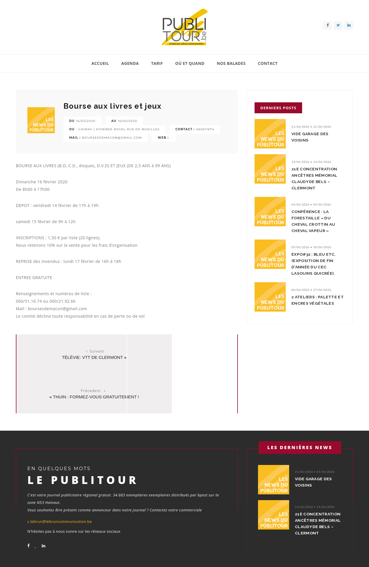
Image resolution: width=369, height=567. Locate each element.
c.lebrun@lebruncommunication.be (59, 482)
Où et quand (189, 63)
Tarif (157, 63)
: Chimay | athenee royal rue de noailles (118, 129)
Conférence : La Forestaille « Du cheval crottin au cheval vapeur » (314, 221)
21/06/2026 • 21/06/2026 (311, 126)
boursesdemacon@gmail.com (112, 138)
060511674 (205, 129)
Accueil (100, 63)
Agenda (130, 63)
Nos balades (231, 63)
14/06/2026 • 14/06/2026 (311, 161)
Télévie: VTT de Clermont (69, 357)
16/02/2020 (85, 121)
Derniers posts (278, 107)
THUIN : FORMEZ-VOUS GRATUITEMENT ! (184, 357)
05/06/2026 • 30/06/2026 (311, 247)
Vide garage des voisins (311, 137)
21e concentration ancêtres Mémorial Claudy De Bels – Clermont (315, 178)
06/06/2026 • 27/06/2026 (311, 289)
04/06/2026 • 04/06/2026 (311, 204)
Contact (267, 63)
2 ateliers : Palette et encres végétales (317, 300)
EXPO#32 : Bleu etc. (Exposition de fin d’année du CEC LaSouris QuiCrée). (315, 264)
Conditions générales (335, 555)
